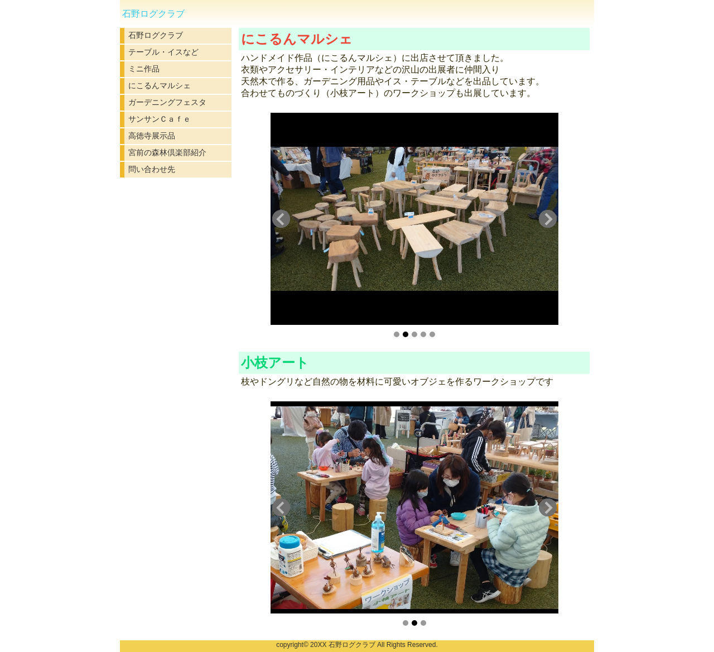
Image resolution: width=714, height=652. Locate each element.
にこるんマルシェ (159, 85)
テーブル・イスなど (163, 51)
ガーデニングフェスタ (167, 102)
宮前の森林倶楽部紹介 (167, 152)
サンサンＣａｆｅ (159, 118)
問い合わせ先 (151, 169)
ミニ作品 (144, 68)
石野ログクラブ (155, 35)
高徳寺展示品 (151, 135)
